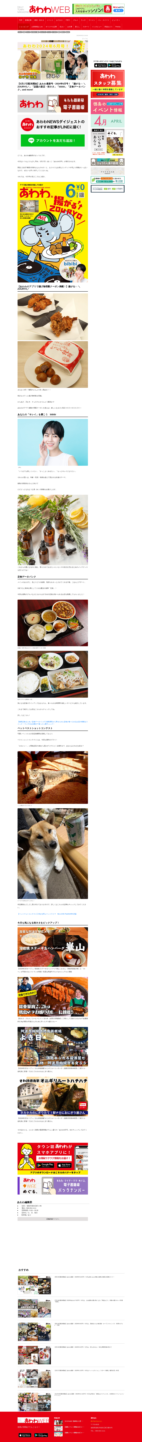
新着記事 (28, 20)
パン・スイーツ (103, 20)
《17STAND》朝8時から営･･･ (73, 1421)
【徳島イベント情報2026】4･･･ (74, 1432)
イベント (50, 20)
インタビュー (97, 27)
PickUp (118, 27)
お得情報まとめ (37, 27)
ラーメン (92, 20)
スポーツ (86, 27)
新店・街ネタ (39, 20)
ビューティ (116, 20)
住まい (62, 27)
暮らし (77, 27)
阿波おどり (109, 27)
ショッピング (24, 27)
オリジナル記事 (51, 27)
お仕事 (69, 27)
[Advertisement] (53, 1243)
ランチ (83, 20)
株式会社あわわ (96, 1421)
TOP (20, 20)
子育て (68, 20)
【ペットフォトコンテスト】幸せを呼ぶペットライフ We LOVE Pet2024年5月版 (47, 914)
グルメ (75, 20)
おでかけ (59, 20)
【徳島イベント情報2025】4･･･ (74, 1427)
